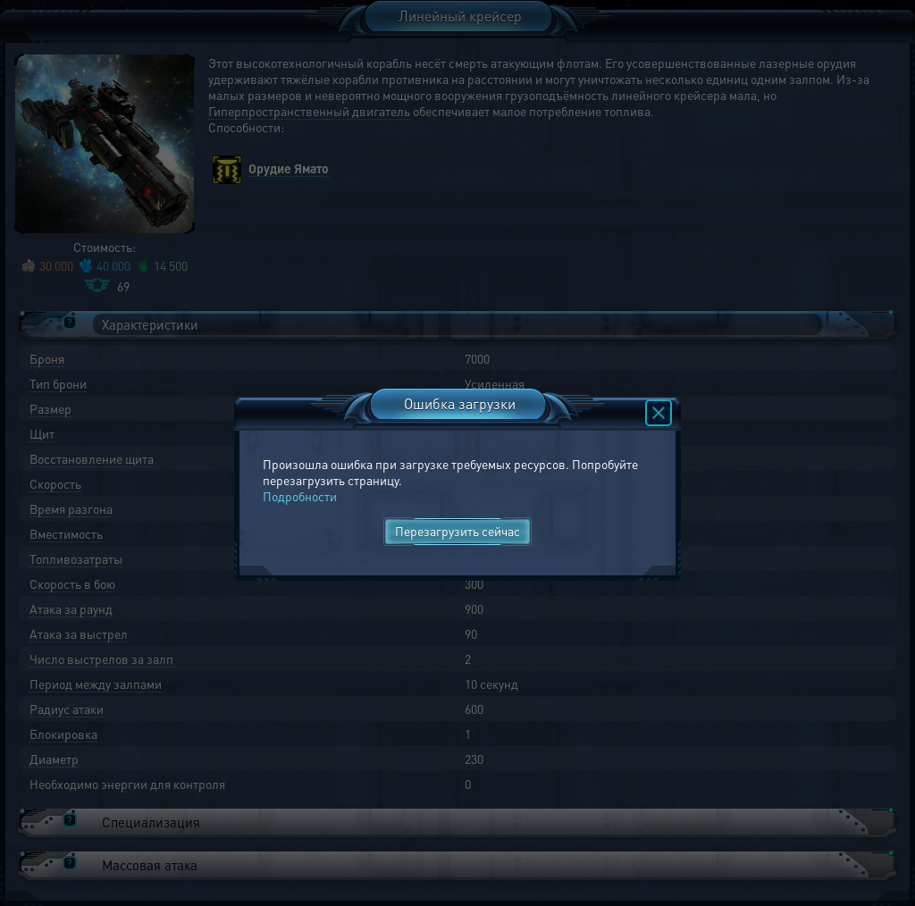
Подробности (300, 496)
